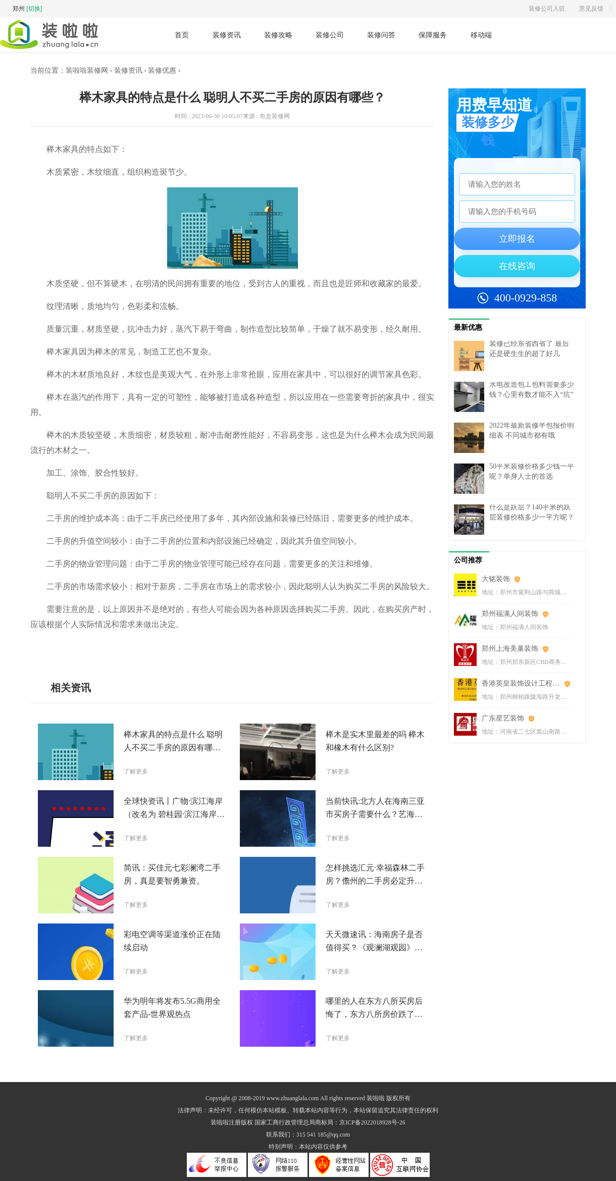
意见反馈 (591, 8)
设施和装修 (159, 647)
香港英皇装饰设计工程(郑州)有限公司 (526, 683)
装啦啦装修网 (87, 70)
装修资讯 (227, 35)
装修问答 (381, 35)
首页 (182, 35)
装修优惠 (162, 70)
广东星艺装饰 (503, 718)
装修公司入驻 (547, 8)
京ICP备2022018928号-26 (372, 1122)
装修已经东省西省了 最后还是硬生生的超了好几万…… (529, 354)
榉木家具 (130, 647)
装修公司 (330, 35)
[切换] (34, 8)
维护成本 (188, 647)
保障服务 (433, 35)
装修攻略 (278, 35)
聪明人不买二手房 (92, 647)
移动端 (481, 35)
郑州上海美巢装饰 (510, 648)
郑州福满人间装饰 (510, 614)
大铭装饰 (496, 579)
